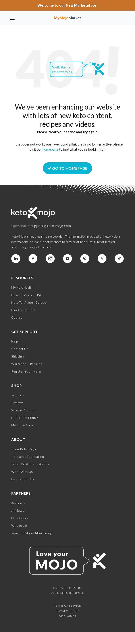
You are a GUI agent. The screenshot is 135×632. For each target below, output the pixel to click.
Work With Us (22, 471)
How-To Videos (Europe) (29, 302)
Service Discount (24, 410)
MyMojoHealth (22, 287)
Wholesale (19, 525)
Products (18, 395)
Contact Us (19, 349)
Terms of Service (67, 605)
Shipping (17, 356)
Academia (18, 503)
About (18, 439)
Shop (16, 385)
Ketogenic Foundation (27, 456)
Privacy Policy (67, 611)
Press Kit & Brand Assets (30, 464)
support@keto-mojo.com (51, 225)
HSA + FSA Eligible (24, 418)
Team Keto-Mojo (23, 449)
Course (17, 317)
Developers (20, 518)
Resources (22, 278)
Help (14, 341)
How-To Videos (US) (26, 295)
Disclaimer (67, 616)
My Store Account (24, 425)
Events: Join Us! (23, 479)
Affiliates (18, 510)
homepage (50, 149)
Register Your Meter (26, 371)
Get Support (24, 331)
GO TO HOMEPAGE (67, 168)
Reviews (17, 403)
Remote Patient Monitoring (31, 533)
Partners (21, 493)
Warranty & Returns (26, 364)
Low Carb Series (23, 310)
